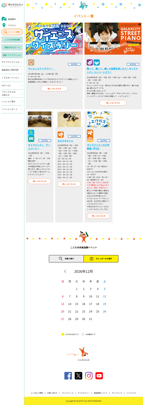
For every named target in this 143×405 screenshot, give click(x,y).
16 (83, 304)
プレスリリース (67, 393)
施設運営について (100, 393)
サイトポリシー (84, 393)
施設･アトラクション (12, 55)
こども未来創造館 (12, 39)
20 (62, 311)
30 (83, 319)
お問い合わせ (52, 393)
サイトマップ (117, 393)
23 (83, 311)
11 (97, 296)
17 (90, 304)
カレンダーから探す (104, 258)
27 (62, 319)
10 (90, 296)
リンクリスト (131, 393)
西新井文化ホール (12, 47)
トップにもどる (84, 359)
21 (69, 311)
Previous (65, 271)
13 (62, 304)
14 (69, 304)
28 (69, 319)
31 (90, 319)
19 (104, 304)
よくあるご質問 (37, 393)
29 (76, 319)
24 (90, 311)
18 (97, 304)
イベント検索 (14, 32)
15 (76, 304)
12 (104, 296)
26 (104, 311)
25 (97, 311)
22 (76, 311)
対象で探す (69, 258)
